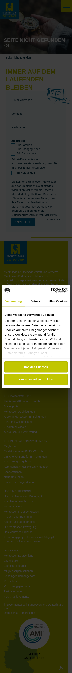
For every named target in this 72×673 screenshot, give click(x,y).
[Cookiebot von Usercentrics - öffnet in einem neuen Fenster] (51, 290)
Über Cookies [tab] (58, 301)
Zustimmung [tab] (13, 301)
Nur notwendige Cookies (36, 379)
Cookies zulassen (36, 366)
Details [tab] (35, 301)
